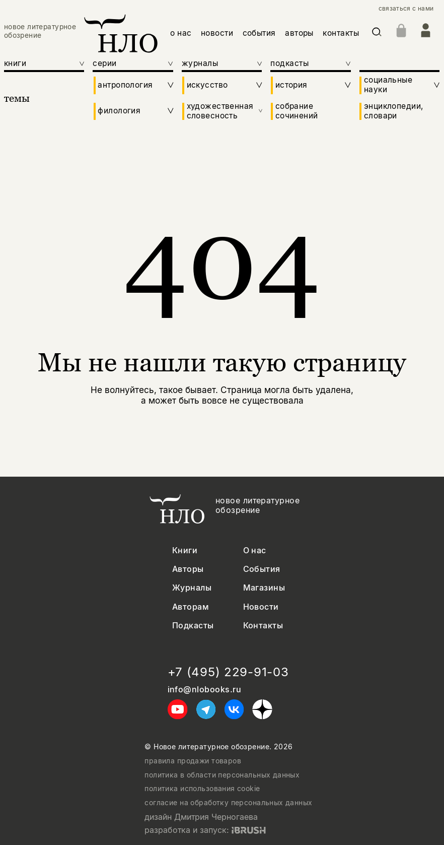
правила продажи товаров (192, 761)
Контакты (263, 625)
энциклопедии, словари (393, 111)
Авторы (188, 569)
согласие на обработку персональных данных (228, 803)
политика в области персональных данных (222, 775)
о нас (180, 33)
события (259, 33)
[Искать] (377, 33)
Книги (184, 550)
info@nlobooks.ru (205, 689)
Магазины (264, 588)
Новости (261, 607)
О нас (254, 550)
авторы (299, 33)
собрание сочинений (296, 111)
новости (217, 33)
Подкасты (193, 625)
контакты (341, 33)
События (261, 569)
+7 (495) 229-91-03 (228, 672)
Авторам (190, 607)
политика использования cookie (202, 789)
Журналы (191, 588)
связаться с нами (406, 8)
